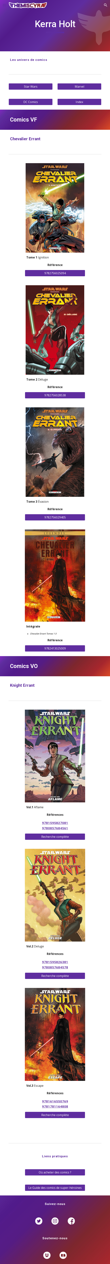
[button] (4, 5)
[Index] (79, 102)
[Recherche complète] (55, 837)
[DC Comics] (30, 102)
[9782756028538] (55, 395)
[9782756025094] (55, 273)
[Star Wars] (30, 86)
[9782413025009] (55, 648)
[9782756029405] (55, 517)
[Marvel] (79, 86)
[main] (55, 26)
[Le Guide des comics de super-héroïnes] (55, 1188)
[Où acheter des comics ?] (55, 1172)
